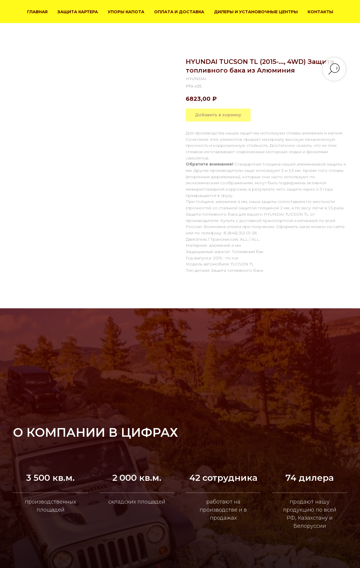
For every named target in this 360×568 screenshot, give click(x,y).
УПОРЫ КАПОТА (126, 11)
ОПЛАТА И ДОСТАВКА (179, 11)
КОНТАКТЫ (320, 11)
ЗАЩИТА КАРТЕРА (77, 11)
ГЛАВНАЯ (37, 11)
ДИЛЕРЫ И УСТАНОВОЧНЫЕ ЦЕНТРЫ (256, 11)
